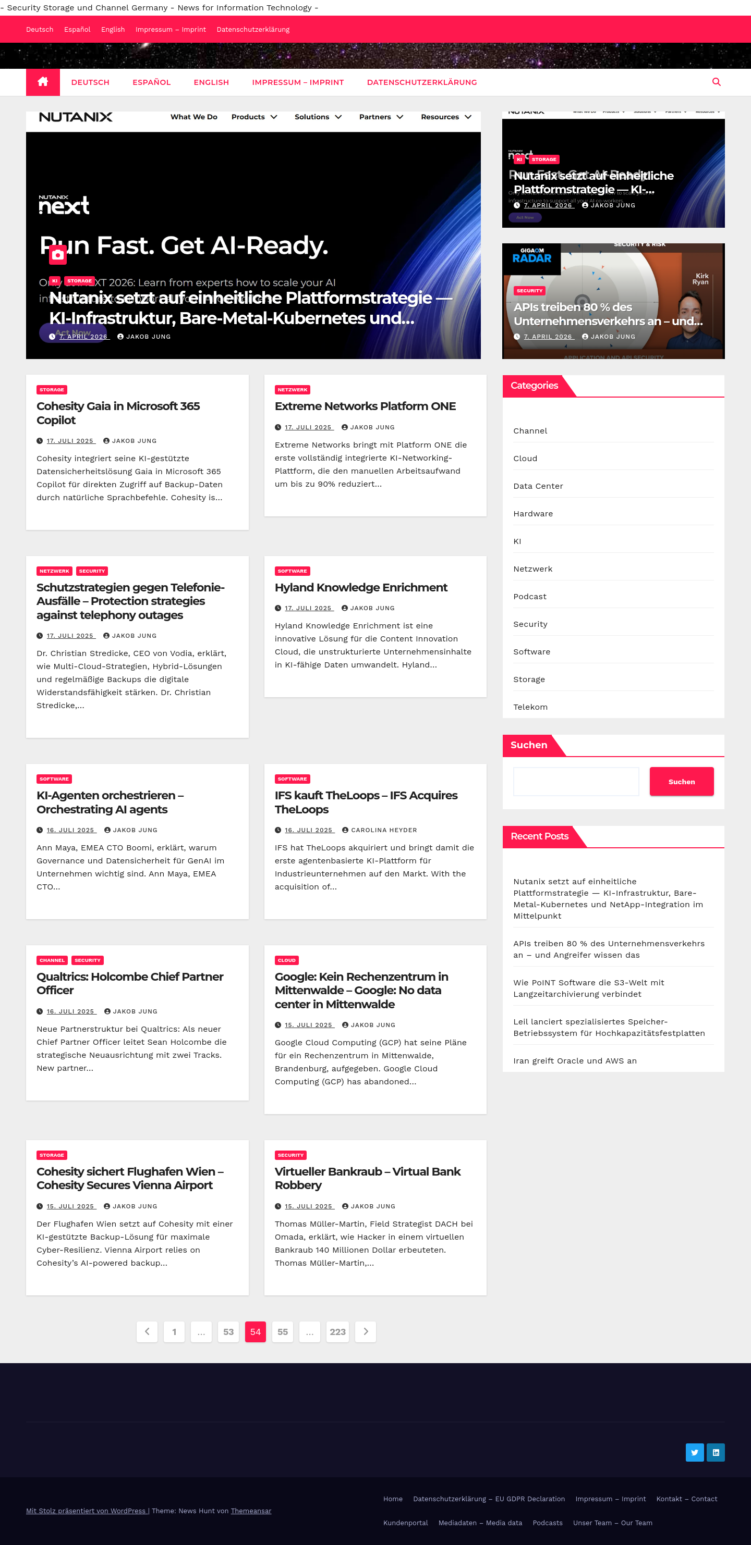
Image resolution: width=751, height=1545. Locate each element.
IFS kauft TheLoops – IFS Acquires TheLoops (366, 802)
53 (228, 1331)
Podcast (530, 596)
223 (338, 1331)
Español (77, 29)
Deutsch (40, 29)
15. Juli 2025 (310, 1025)
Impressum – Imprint (171, 29)
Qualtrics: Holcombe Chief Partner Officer (130, 983)
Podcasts (548, 1523)
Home (393, 1499)
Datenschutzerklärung (253, 29)
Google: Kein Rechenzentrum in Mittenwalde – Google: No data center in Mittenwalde (362, 990)
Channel (52, 960)
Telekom (530, 707)
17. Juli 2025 (71, 440)
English (113, 29)
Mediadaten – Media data (481, 1523)
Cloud (287, 960)
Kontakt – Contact (687, 1499)
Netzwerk (293, 389)
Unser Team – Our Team (612, 1523)
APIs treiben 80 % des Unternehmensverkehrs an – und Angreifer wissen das (604, 321)
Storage (79, 280)
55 (282, 1331)
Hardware (533, 513)
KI (54, 280)
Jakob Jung (144, 336)
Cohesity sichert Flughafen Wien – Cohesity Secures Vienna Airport (130, 1178)
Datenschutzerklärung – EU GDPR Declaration (489, 1499)
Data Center (538, 486)
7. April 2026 (84, 336)
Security (530, 290)
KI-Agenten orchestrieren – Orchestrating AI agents (110, 802)
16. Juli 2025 (72, 830)
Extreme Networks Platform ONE (365, 406)
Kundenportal (405, 1523)
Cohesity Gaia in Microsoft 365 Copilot (118, 413)
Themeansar (251, 1511)
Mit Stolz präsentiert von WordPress (87, 1511)
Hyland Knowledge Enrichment (361, 587)
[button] (716, 82)
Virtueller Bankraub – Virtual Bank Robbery (368, 1178)
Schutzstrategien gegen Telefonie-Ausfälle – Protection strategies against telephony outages (130, 601)
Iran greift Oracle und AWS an (575, 1061)
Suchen (529, 745)
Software (292, 571)
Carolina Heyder (379, 830)
